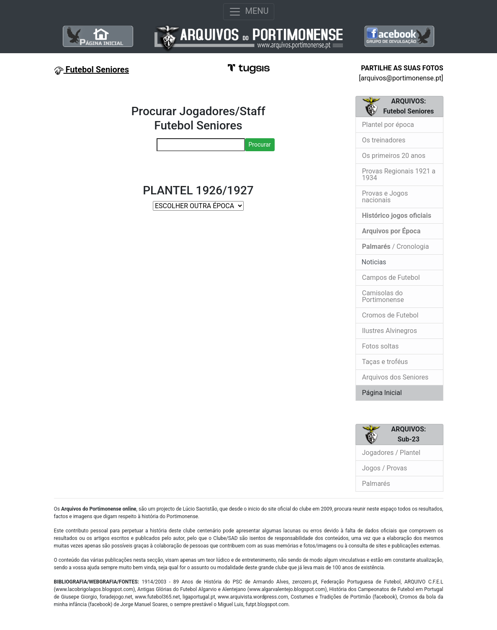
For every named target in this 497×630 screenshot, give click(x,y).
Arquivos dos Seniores (395, 377)
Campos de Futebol (391, 277)
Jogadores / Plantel (391, 453)
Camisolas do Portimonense (383, 296)
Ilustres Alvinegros (389, 331)
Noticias (373, 262)
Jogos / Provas (384, 468)
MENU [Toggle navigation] (249, 11)
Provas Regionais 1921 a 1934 (399, 174)
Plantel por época (388, 125)
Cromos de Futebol (390, 315)
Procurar (260, 144)
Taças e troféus (385, 362)
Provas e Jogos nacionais (385, 196)
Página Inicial (382, 393)
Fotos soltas (380, 346)
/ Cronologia (395, 246)
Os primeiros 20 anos (393, 156)
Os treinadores (384, 140)
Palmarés (376, 484)
